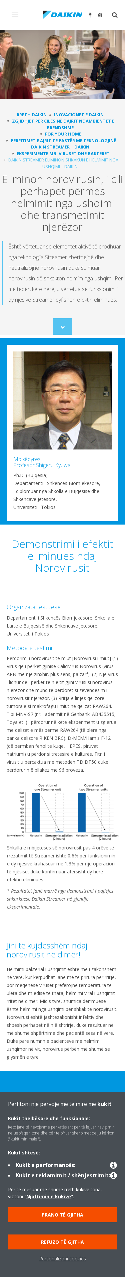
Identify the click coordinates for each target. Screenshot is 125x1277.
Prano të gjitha (62, 1215)
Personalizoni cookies (62, 1258)
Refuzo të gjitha (62, 1242)
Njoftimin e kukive (48, 1196)
